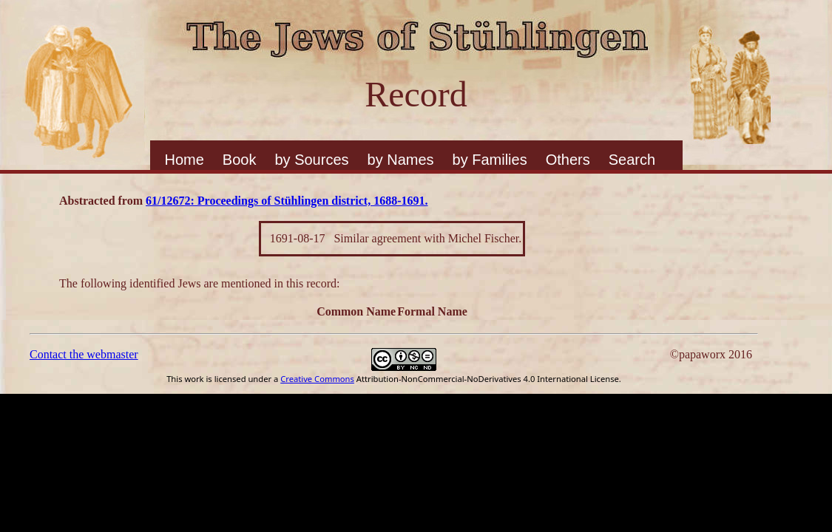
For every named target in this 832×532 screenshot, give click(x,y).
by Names (401, 159)
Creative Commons (317, 378)
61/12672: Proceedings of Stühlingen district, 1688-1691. (286, 200)
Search (632, 159)
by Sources (311, 159)
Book (240, 159)
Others (568, 159)
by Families (490, 159)
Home (184, 159)
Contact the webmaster (84, 354)
